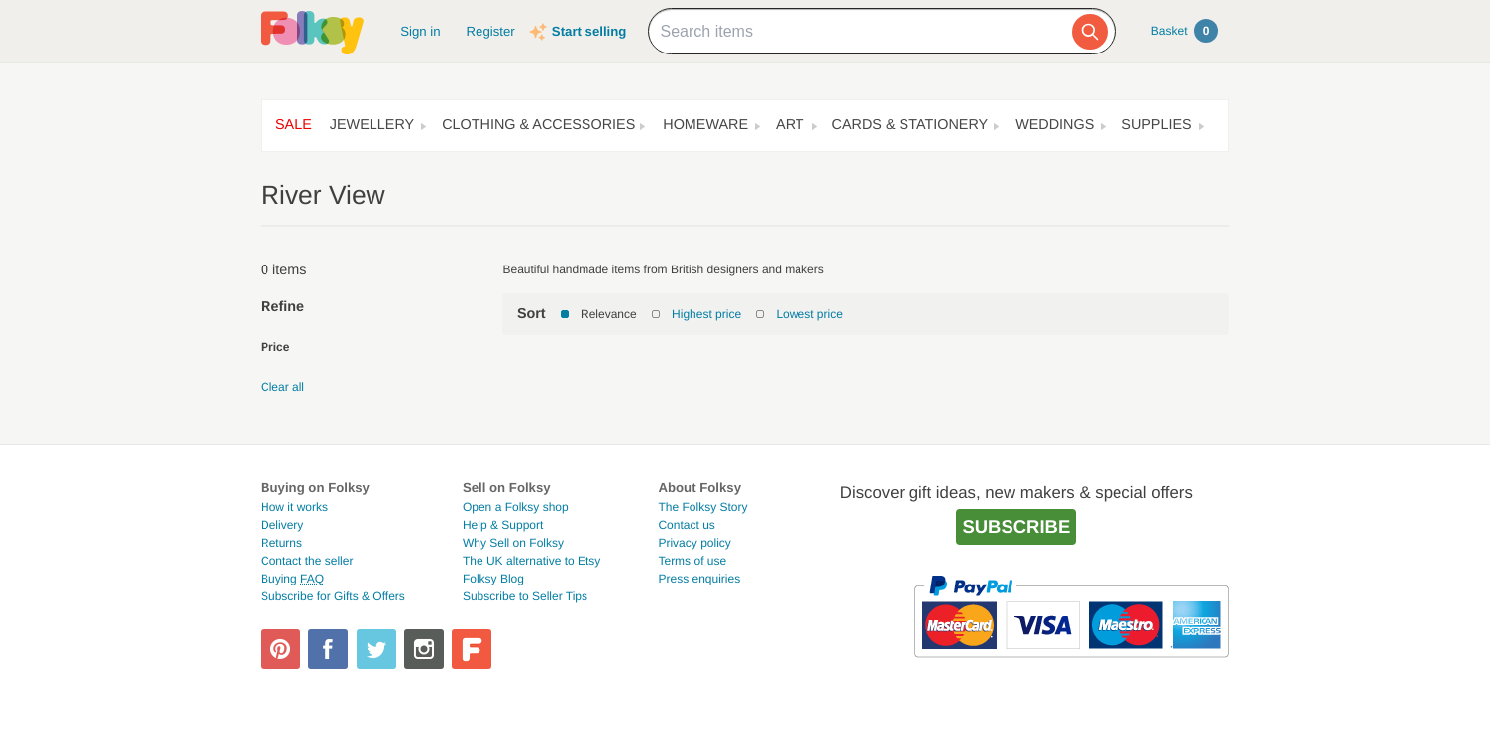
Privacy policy (694, 543)
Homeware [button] (705, 125)
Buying (292, 578)
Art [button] (790, 125)
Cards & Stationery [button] (910, 125)
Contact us (686, 525)
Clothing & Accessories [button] (538, 125)
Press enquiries (699, 578)
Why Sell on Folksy (513, 543)
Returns (281, 543)
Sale (293, 125)
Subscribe (1016, 526)
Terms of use (692, 561)
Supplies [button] (1156, 125)
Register (491, 31)
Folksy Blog (493, 578)
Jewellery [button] (372, 125)
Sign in (420, 31)
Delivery (282, 525)
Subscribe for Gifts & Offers (333, 596)
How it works (294, 507)
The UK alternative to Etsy (531, 561)
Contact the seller (307, 561)
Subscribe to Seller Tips (525, 596)
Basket (1184, 31)
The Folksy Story (702, 507)
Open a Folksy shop (516, 507)
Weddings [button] (1054, 125)
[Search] (1090, 32)
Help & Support (503, 525)
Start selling (589, 31)
